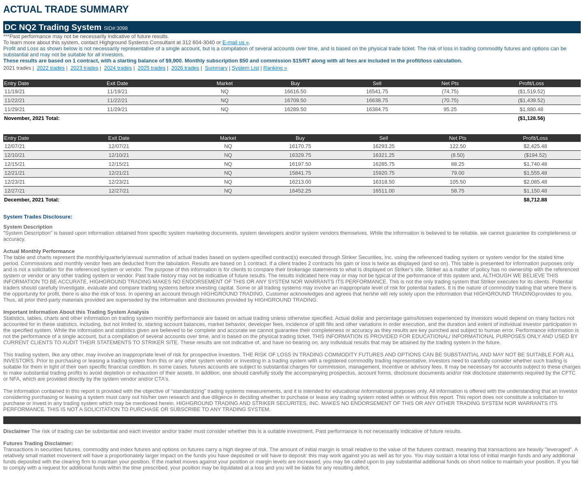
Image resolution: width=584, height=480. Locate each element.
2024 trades (118, 68)
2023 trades (85, 68)
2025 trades (152, 68)
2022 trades (51, 68)
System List (245, 68)
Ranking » (275, 68)
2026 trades (185, 68)
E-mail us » (236, 42)
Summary (216, 68)
